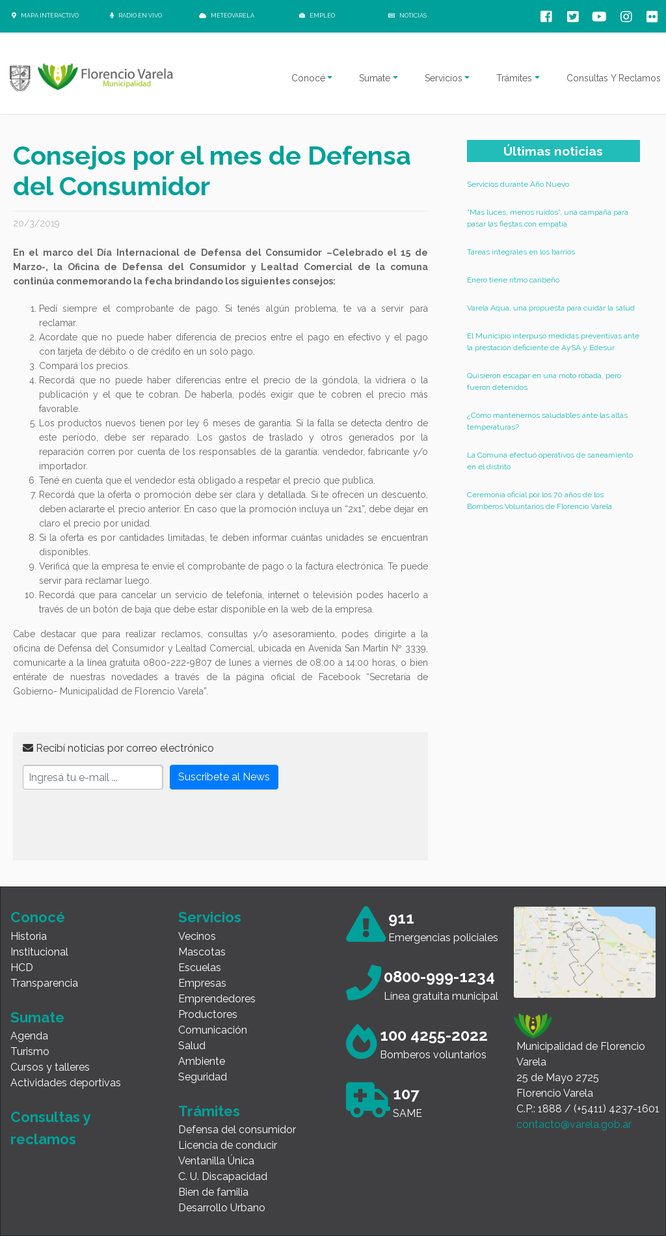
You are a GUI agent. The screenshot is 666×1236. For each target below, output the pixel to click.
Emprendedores (217, 999)
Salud (192, 1045)
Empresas (202, 983)
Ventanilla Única (216, 1161)
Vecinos (197, 936)
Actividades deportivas (65, 1083)
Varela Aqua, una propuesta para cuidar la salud (551, 307)
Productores (207, 1014)
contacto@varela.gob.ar (574, 1124)
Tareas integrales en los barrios (521, 251)
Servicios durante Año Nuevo (518, 184)
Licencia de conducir (227, 1145)
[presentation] (121, 825)
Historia (28, 936)
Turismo (29, 1051)
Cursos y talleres (50, 1067)
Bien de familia (213, 1192)
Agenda (29, 1036)
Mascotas (202, 952)
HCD (21, 967)
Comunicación (212, 1030)
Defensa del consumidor (237, 1129)
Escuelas (199, 967)
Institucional (39, 952)
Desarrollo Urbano (221, 1208)
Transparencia (44, 983)
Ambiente (201, 1061)
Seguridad (202, 1077)
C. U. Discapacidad (222, 1176)
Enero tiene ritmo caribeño (513, 279)
